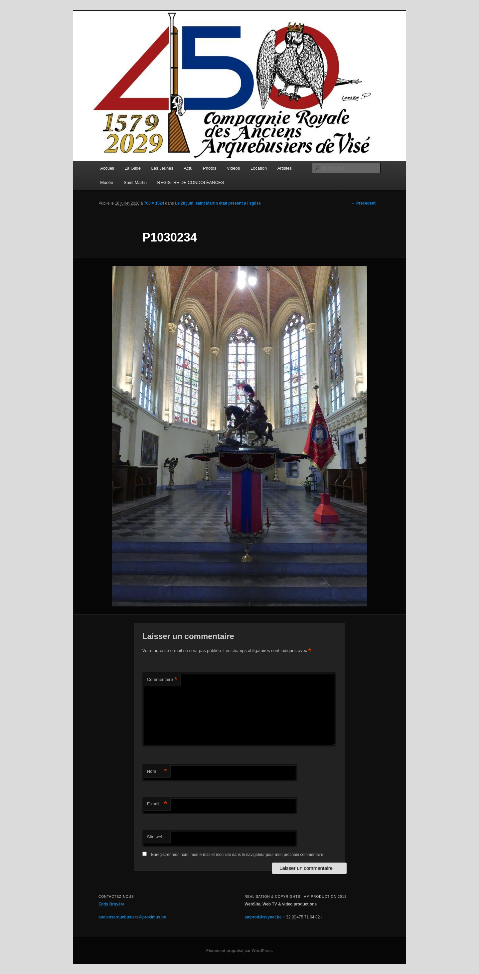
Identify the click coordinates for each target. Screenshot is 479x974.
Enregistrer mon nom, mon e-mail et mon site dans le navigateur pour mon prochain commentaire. (237, 854)
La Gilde (133, 168)
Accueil (107, 168)
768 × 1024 (154, 203)
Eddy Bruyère (111, 904)
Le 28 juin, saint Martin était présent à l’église (218, 203)
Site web (155, 836)
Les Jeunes (162, 168)
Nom (157, 771)
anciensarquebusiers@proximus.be (132, 917)
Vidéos (233, 168)
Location (258, 168)
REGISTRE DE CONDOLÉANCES (190, 182)
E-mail (157, 804)
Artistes (284, 168)
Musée (106, 182)
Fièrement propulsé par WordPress (239, 950)
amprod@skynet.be (262, 917)
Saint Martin (135, 182)
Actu (188, 168)
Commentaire (162, 680)
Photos (209, 168)
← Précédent (363, 203)
